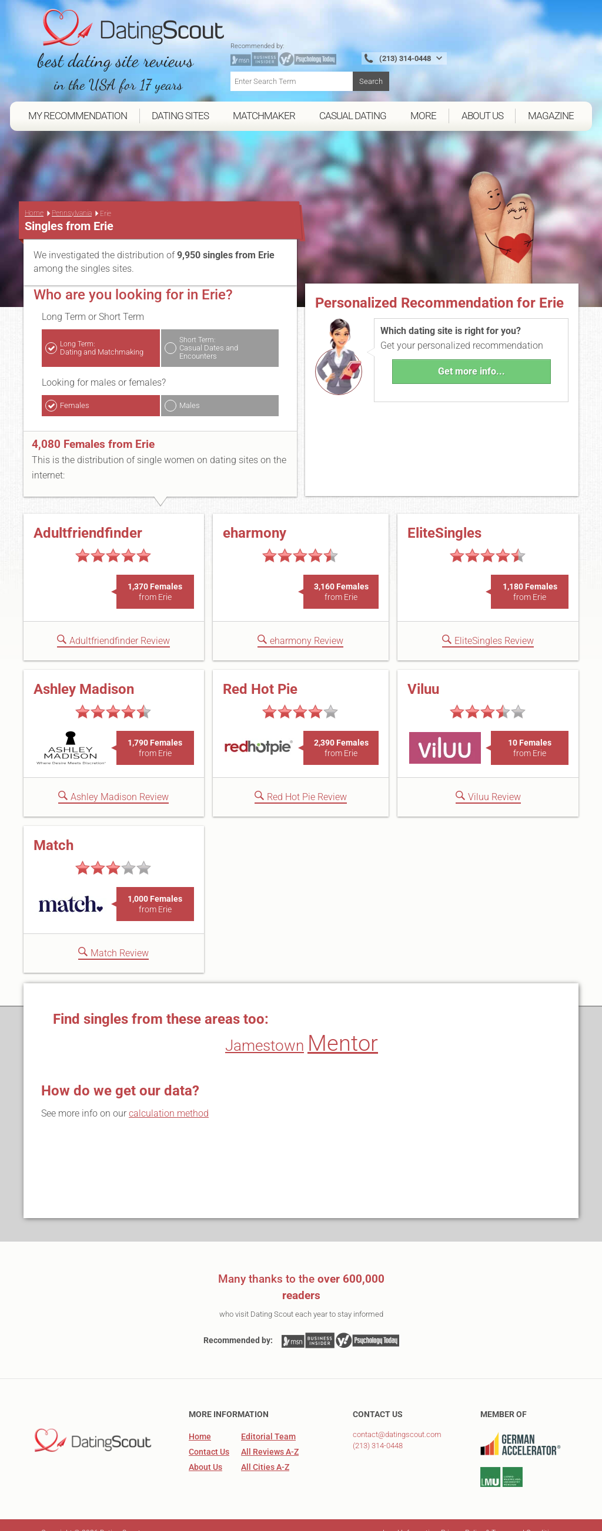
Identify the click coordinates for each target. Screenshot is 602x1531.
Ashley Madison (84, 674)
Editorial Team (268, 1421)
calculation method (169, 1098)
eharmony (254, 518)
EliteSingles (444, 518)
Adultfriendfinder (88, 518)
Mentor (342, 1028)
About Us (205, 1451)
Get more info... (471, 355)
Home (34, 198)
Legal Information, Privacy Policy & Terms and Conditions (472, 1517)
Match (53, 830)
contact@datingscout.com (397, 1419)
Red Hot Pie (260, 674)
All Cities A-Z (265, 1451)
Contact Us (209, 1436)
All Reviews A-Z (270, 1436)
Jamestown (264, 1030)
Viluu (423, 674)
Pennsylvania (72, 198)
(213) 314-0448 (378, 1430)
